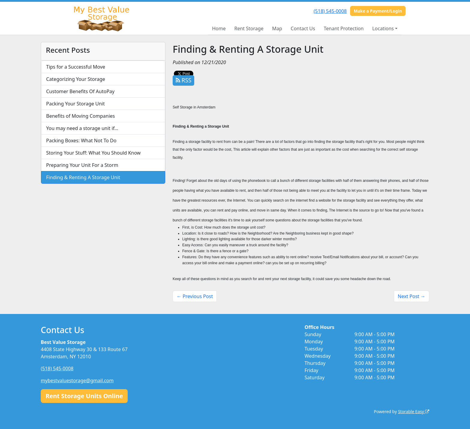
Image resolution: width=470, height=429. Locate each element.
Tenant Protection (344, 28)
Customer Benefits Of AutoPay (80, 91)
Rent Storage (248, 28)
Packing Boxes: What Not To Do (81, 140)
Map (277, 28)
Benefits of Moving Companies (80, 116)
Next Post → (411, 296)
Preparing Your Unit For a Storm (82, 165)
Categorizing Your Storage (75, 79)
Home (219, 28)
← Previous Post (195, 296)
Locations (383, 28)
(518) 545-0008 (330, 11)
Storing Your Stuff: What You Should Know (93, 152)
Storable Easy (413, 411)
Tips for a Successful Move (75, 67)
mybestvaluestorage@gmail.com (78, 380)
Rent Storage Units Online (84, 396)
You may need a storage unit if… (82, 128)
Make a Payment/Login (378, 11)
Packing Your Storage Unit (75, 103)
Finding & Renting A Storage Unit (83, 177)
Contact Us (303, 28)
